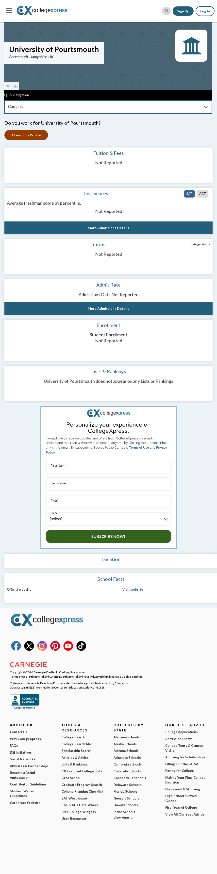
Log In (205, 11)
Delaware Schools (127, 785)
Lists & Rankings (74, 764)
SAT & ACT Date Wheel (80, 805)
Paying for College (179, 771)
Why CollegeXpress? (26, 739)
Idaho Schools (124, 812)
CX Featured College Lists (82, 771)
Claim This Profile (26, 135)
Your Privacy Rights (96, 676)
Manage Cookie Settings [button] (126, 676)
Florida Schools (125, 791)
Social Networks (22, 759)
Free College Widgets (79, 812)
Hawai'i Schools (126, 805)
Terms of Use (139, 447)
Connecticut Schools (130, 778)
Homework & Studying (182, 789)
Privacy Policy (38, 676)
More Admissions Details (108, 228)
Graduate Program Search (82, 785)
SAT (189, 194)
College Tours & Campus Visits (184, 748)
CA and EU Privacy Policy (65, 676)
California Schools (128, 764)
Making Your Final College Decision (185, 780)
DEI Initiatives (21, 752)
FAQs (14, 745)
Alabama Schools (127, 737)
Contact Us (18, 732)
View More (121, 817)
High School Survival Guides (181, 798)
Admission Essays (179, 739)
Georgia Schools (126, 798)
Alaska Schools (125, 744)
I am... (55, 512)
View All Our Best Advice (184, 814)
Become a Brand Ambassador (22, 775)
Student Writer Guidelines (22, 793)
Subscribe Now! (108, 536)
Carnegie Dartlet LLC (47, 672)
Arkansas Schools (127, 758)
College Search (73, 737)
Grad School (71, 778)
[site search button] (166, 11)
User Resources (74, 818)
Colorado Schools (127, 771)
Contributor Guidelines (28, 784)
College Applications (181, 732)
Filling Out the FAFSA (181, 764)
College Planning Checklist (82, 791)
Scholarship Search (77, 751)
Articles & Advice (75, 758)
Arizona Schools (126, 751)
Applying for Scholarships (185, 757)
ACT (202, 194)
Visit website (132, 589)
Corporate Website (25, 803)
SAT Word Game (74, 798)
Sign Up (183, 11)
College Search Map (77, 744)
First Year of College (181, 807)
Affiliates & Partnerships (29, 766)
